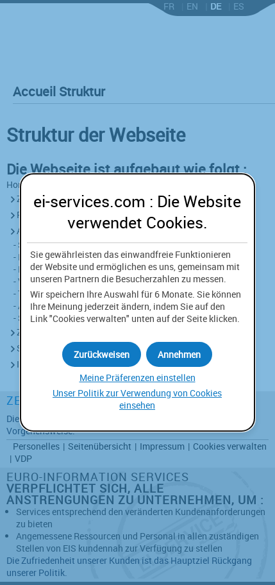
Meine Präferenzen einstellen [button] (137, 377)
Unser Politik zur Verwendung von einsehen (137, 399)
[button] (179, 354)
